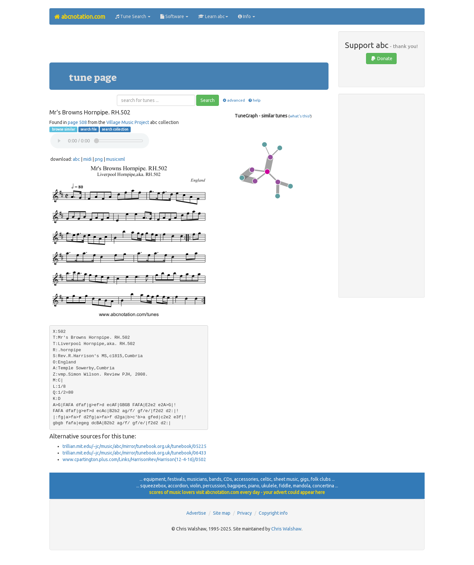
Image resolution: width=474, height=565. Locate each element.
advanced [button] (233, 100)
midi (87, 159)
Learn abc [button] (213, 16)
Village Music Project (127, 122)
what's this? (300, 116)
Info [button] (246, 16)
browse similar (63, 129)
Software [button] (174, 16)
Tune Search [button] (132, 16)
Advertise (196, 513)
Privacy (244, 513)
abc (76, 159)
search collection (115, 129)
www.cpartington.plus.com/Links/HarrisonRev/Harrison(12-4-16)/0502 (134, 459)
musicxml (115, 159)
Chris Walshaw (286, 528)
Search (207, 100)
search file (88, 129)
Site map (221, 513)
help (254, 100)
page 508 (77, 122)
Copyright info (273, 513)
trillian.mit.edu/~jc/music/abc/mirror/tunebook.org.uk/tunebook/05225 (134, 446)
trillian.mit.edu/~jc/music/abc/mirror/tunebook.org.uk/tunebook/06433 (134, 452)
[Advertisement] (189, 46)
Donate (381, 58)
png (99, 159)
